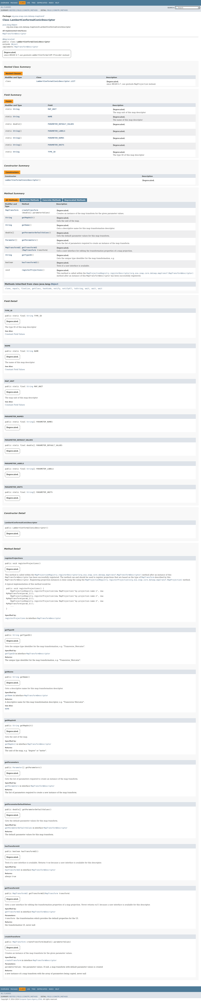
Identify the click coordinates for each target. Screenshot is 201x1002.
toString (78, 288)
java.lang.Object (10, 25)
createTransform (30, 210)
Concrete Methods (52, 200)
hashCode (47, 288)
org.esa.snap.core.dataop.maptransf (28, 16)
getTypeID (27, 255)
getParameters (29, 240)
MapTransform (11, 210)
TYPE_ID (52, 152)
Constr (26, 10)
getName (25, 225)
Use (28, 3)
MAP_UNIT (52, 109)
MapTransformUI (13, 247)
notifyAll (67, 288)
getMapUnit (27, 218)
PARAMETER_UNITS (56, 145)
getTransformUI (29, 247)
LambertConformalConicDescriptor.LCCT (55, 81)
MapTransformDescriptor (14, 34)
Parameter (10, 240)
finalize (25, 288)
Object (14, 44)
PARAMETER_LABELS (56, 131)
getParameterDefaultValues (35, 233)
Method (34, 10)
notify (57, 288)
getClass (36, 288)
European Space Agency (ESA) (30, 999)
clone (7, 288)
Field (19, 10)
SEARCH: (171, 8)
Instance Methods (30, 200)
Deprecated (42, 3)
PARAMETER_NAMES (56, 138)
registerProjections (32, 270)
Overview (5, 3)
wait (87, 288)
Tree (34, 3)
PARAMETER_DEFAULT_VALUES (61, 124)
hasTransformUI (29, 262)
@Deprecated (8, 39)
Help (57, 3)
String (16, 109)
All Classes (6, 7)
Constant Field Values (15, 334)
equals (16, 288)
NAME (50, 117)
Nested (12, 10)
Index (51, 3)
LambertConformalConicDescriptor (21, 180)
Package (14, 3)
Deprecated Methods (74, 200)
